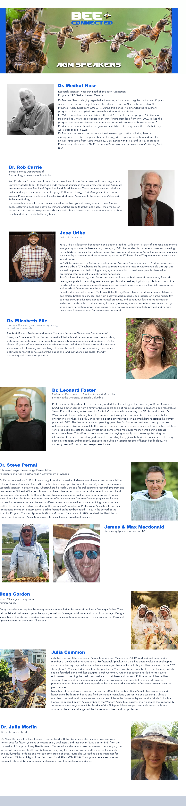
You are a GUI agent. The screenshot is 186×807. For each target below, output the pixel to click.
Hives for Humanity (155, 669)
